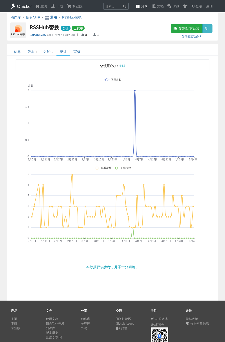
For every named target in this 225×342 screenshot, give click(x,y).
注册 (209, 6)
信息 (17, 51)
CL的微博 (159, 319)
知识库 (50, 328)
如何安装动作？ (192, 36)
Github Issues (125, 323)
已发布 (78, 28)
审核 (76, 51)
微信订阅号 (157, 324)
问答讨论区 (123, 319)
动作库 (15, 17)
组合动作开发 (55, 323)
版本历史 (52, 333)
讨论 (48, 51)
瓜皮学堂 (54, 337)
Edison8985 (38, 35)
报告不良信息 (197, 323)
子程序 (85, 323)
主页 (41, 6)
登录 (196, 6)
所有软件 (33, 17)
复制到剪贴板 (187, 28)
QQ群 (121, 328)
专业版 (75, 6)
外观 (84, 328)
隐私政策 (192, 319)
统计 (63, 51)
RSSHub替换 (72, 17)
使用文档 (52, 319)
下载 (57, 6)
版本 (32, 51)
